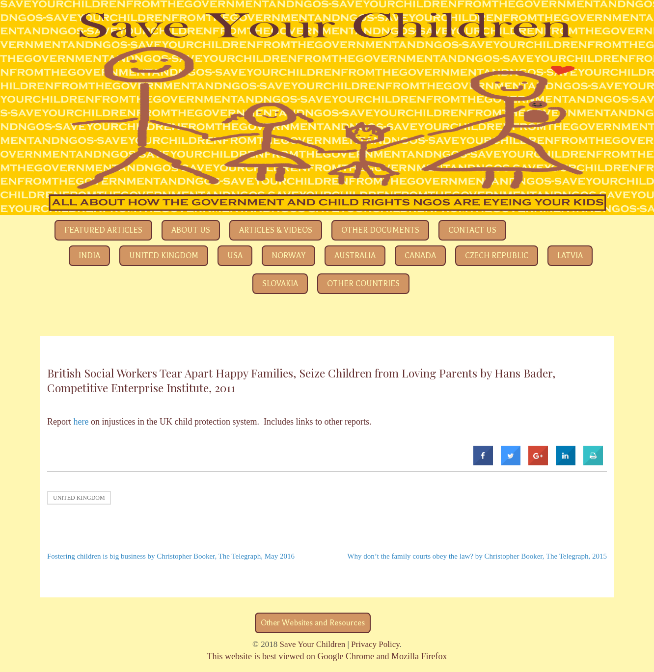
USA (235, 255)
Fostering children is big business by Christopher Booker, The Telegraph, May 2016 (171, 556)
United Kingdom (163, 255)
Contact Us (472, 230)
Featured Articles (103, 230)
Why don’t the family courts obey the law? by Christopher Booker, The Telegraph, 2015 (477, 556)
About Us (190, 230)
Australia (355, 255)
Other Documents (380, 230)
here (81, 422)
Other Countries (363, 283)
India (89, 255)
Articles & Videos (275, 230)
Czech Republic (496, 255)
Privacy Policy (375, 644)
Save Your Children (313, 644)
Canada (420, 255)
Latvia (570, 255)
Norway (288, 255)
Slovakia (280, 283)
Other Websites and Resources (313, 622)
